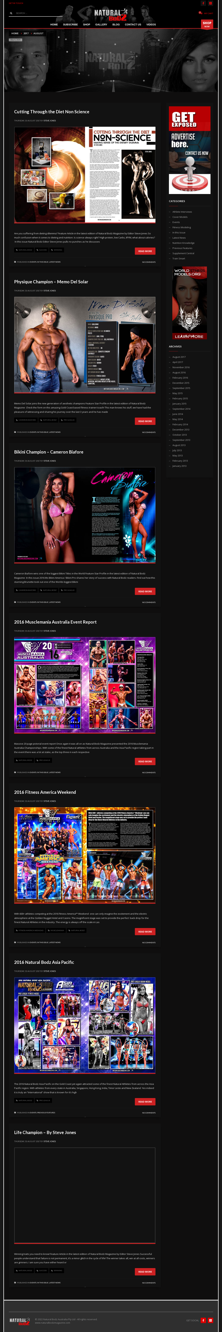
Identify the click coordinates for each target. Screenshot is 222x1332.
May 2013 (178, 455)
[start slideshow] (182, 190)
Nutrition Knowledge (184, 242)
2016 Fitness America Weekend (45, 792)
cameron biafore (27, 420)
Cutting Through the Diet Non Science (51, 111)
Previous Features (46, 1112)
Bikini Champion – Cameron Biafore (48, 451)
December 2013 (181, 429)
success (43, 250)
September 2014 (181, 408)
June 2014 (178, 414)
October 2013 (180, 434)
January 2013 (179, 466)
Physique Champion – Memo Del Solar (51, 281)
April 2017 (178, 362)
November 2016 (181, 367)
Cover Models (180, 217)
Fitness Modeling (182, 227)
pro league (69, 420)
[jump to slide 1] (186, 190)
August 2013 (179, 445)
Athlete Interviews (182, 211)
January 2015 (179, 403)
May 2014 (178, 419)
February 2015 (180, 398)
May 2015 (178, 393)
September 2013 (181, 440)
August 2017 (179, 357)
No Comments (148, 262)
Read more (145, 251)
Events (33, 262)
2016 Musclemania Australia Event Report (55, 621)
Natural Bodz (25, 250)
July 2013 (177, 450)
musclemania (57, 930)
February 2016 (180, 377)
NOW (207, 25)
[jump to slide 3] (193, 190)
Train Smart (179, 258)
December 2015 (181, 382)
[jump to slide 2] (190, 190)
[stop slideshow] (197, 190)
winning (58, 250)
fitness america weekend (31, 930)
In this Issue (42, 262)
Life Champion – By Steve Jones (45, 1132)
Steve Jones (50, 120)
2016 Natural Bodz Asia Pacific (44, 962)
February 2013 (180, 460)
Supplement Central (183, 253)
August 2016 (179, 372)
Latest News (54, 262)
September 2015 (181, 388)
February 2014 (180, 424)
